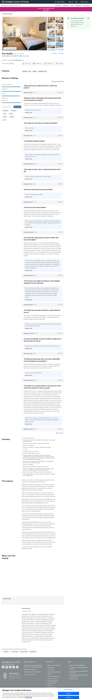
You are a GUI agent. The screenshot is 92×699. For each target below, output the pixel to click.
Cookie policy (51, 669)
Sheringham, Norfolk (15, 56)
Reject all (68, 693)
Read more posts (74, 678)
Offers (72, 5)
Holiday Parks (58, 5)
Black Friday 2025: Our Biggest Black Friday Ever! (79, 672)
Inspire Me (50, 685)
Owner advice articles (53, 680)
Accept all (68, 697)
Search (17, 106)
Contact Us (70, 1)
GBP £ (77, 1)
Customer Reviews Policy (54, 676)
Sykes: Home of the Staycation (77, 665)
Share (62, 53)
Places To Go (66, 5)
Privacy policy (51, 667)
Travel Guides (86, 5)
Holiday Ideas (78, 5)
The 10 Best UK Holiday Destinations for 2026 (79, 668)
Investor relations (52, 683)
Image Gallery (10, 48)
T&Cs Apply (46, 10)
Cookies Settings (68, 689)
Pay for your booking (53, 678)
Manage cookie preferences (54, 672)
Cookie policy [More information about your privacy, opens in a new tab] (28, 697)
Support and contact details (54, 665)
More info (50, 674)
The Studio (7, 53)
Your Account (85, 1)
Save (55, 53)
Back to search (8, 13)
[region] (46, 693)
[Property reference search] (19, 5)
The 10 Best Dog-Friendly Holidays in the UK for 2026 (79, 675)
